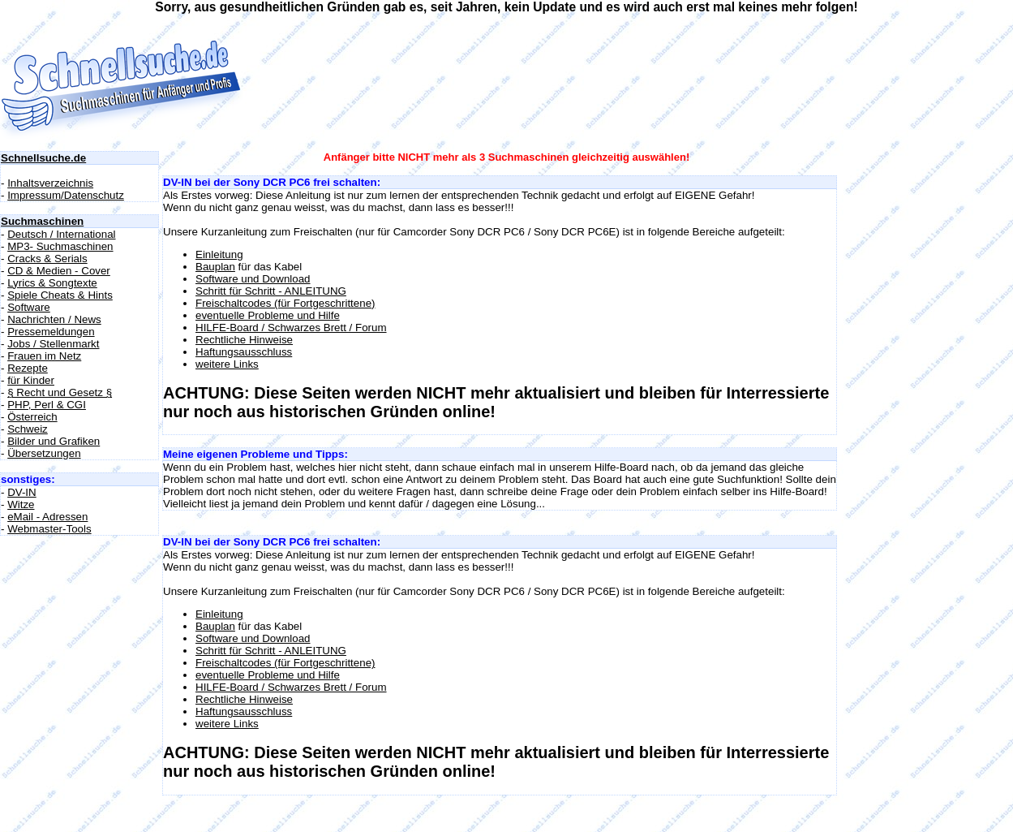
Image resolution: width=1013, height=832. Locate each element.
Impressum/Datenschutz (65, 195)
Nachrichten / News (54, 319)
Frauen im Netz (44, 356)
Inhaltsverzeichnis (50, 183)
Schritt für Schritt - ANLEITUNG (270, 291)
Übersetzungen (43, 453)
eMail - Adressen (47, 517)
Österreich (32, 417)
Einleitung (219, 254)
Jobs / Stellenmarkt (53, 344)
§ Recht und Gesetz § (59, 392)
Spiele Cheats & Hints (60, 295)
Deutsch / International (61, 234)
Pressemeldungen (50, 331)
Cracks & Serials (47, 258)
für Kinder (30, 380)
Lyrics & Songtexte (52, 283)
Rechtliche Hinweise (244, 340)
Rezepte (27, 368)
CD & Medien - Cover (58, 271)
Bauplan (215, 267)
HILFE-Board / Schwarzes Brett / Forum (291, 327)
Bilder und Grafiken (53, 441)
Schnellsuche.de (43, 158)
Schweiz (27, 429)
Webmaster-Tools (49, 529)
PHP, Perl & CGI (46, 405)
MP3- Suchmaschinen (60, 246)
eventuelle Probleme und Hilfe (267, 315)
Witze (20, 504)
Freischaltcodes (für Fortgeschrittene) (285, 303)
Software (28, 307)
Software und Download (253, 279)
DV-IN (21, 492)
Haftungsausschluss (243, 352)
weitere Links (227, 364)
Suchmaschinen (42, 221)
